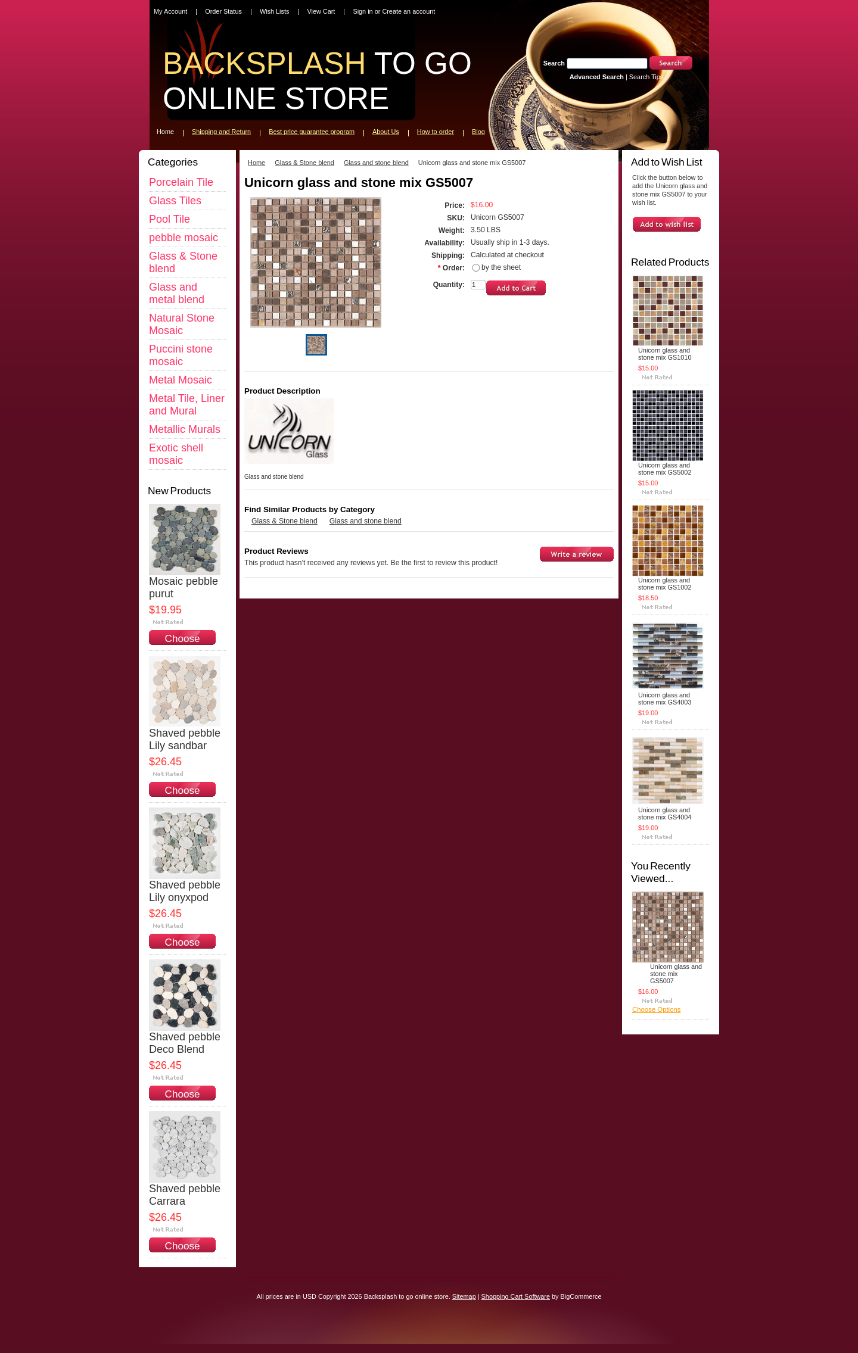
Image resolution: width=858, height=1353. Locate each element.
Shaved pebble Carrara (184, 1195)
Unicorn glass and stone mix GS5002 (664, 469)
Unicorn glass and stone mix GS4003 (664, 698)
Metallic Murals (184, 429)
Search (554, 63)
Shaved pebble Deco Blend (184, 1043)
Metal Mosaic (180, 380)
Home (256, 162)
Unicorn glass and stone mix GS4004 (664, 813)
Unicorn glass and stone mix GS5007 (676, 973)
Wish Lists (275, 11)
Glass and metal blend (176, 293)
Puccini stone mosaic (181, 355)
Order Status (223, 11)
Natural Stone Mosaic (181, 324)
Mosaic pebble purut (183, 587)
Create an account (408, 11)
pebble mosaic (183, 238)
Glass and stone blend (376, 162)
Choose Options (182, 644)
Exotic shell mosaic (176, 454)
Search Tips (646, 76)
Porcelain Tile (181, 182)
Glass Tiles (175, 201)
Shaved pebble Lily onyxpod (184, 891)
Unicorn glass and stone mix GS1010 (664, 354)
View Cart (321, 11)
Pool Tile (169, 219)
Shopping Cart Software (515, 1296)
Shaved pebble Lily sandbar (184, 739)
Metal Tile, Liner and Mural (187, 404)
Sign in (362, 11)
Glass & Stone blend (304, 162)
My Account (170, 11)
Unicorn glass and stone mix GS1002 (664, 583)
